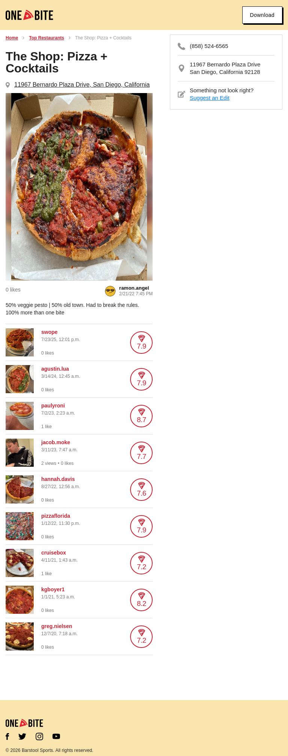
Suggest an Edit (210, 98)
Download (262, 15)
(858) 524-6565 (209, 46)
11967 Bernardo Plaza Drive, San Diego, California (82, 84)
